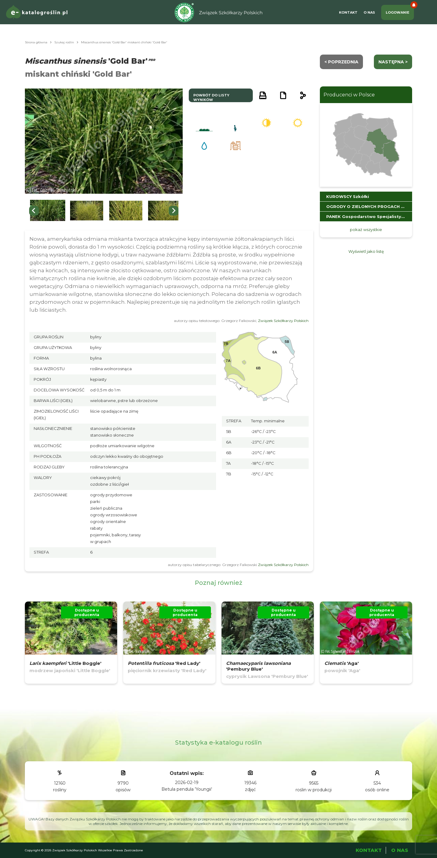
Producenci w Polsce (349, 95)
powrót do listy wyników (211, 97)
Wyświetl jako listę (366, 251)
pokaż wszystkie (366, 229)
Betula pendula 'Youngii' (186, 789)
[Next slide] (173, 211)
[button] (47, 210)
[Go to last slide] (34, 211)
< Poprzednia (341, 62)
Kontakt (348, 12)
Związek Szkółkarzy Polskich (283, 320)
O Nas (369, 12)
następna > (393, 62)
